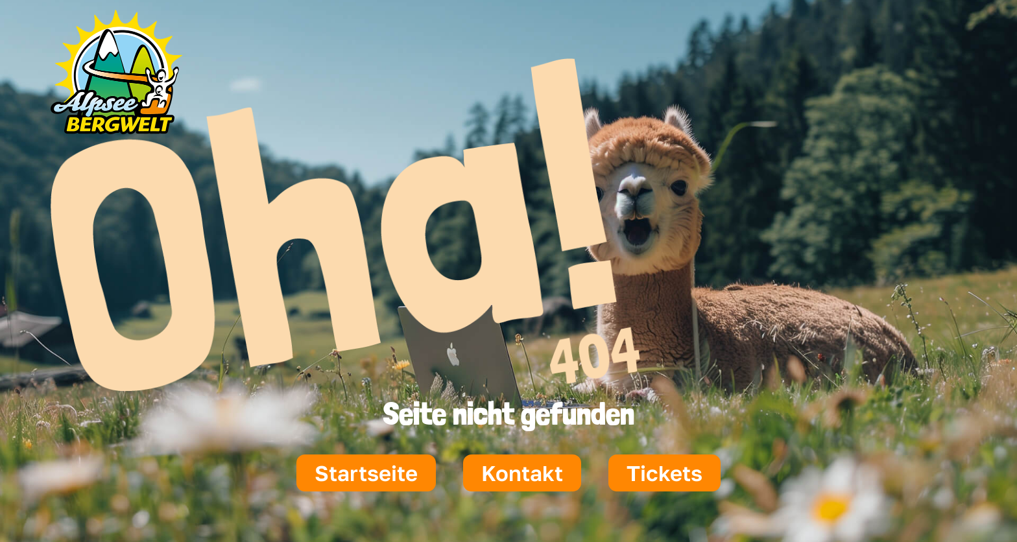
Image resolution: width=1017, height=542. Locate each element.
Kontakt (522, 473)
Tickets (664, 473)
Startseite (366, 473)
